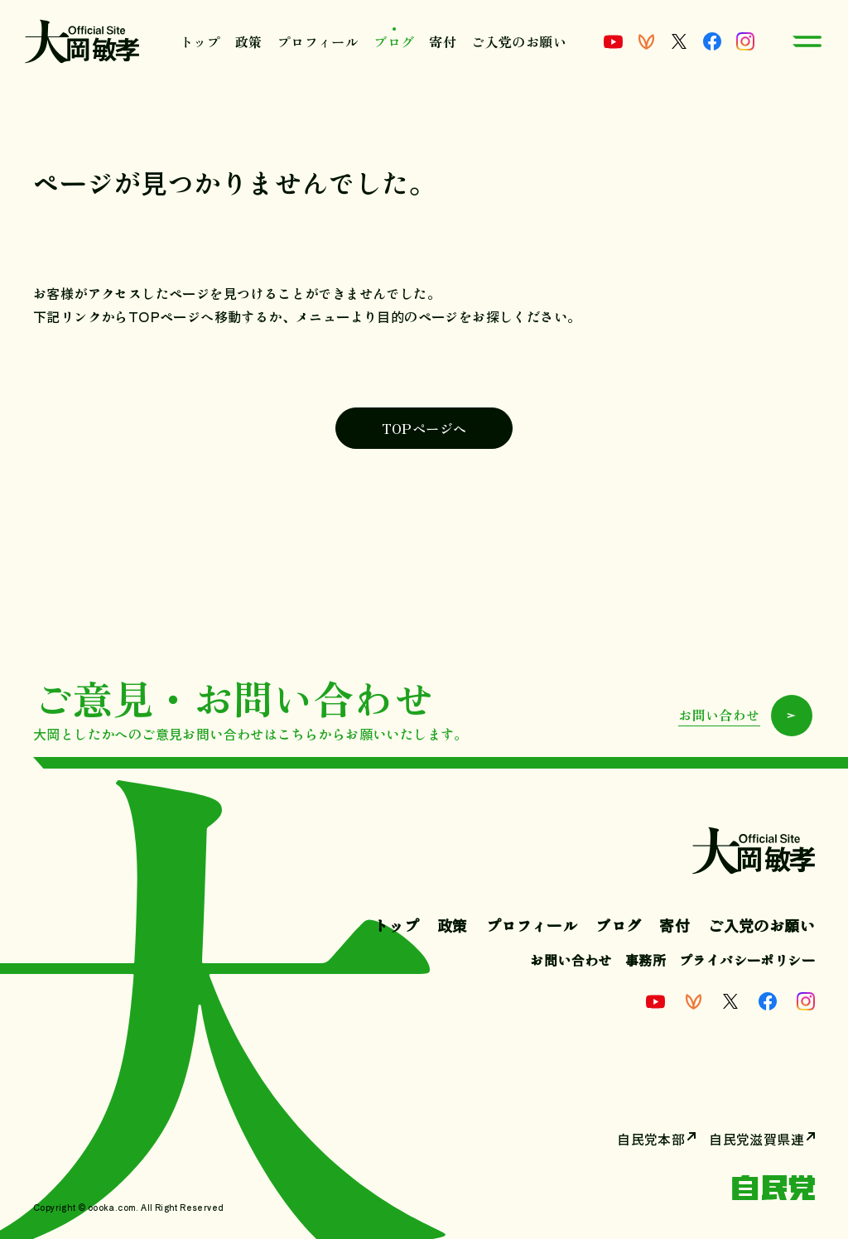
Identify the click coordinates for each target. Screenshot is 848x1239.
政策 (249, 41)
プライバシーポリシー (747, 960)
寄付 (442, 41)
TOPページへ (424, 428)
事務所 (645, 960)
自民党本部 (651, 1139)
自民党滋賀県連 (756, 1139)
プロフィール (318, 41)
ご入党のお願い (518, 41)
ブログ (393, 41)
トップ (200, 41)
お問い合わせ (570, 960)
